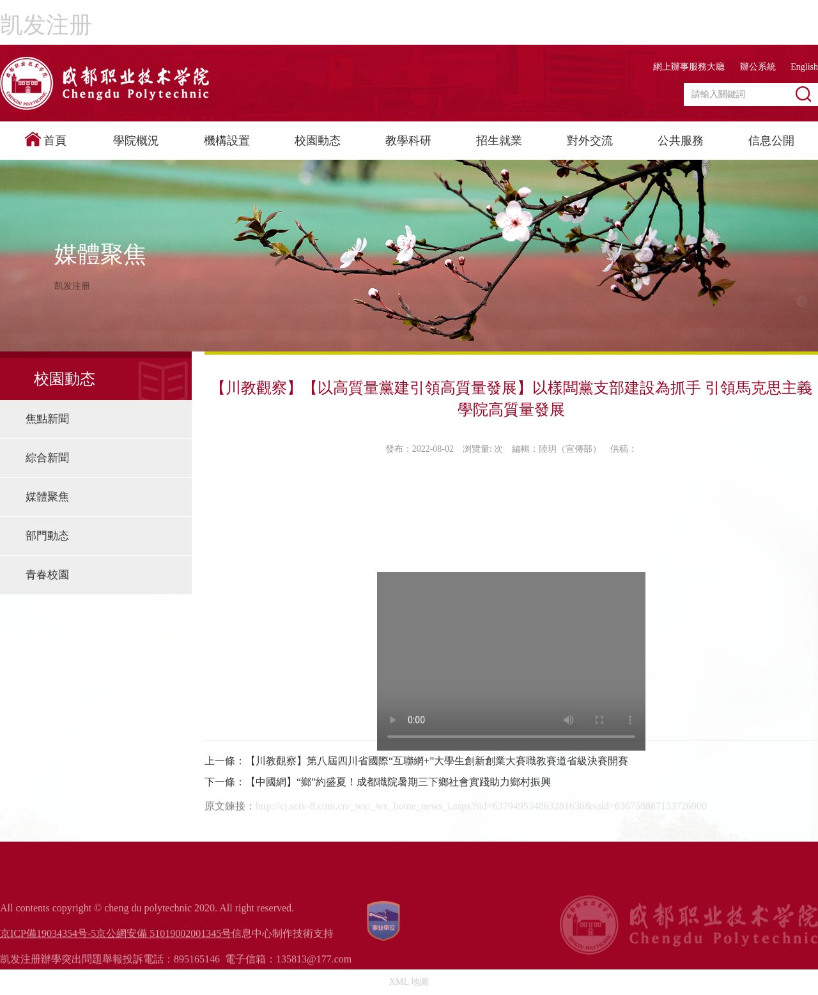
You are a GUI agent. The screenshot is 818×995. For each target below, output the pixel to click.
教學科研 (408, 140)
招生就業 (499, 140)
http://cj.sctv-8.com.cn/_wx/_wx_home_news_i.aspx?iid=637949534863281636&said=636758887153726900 (481, 852)
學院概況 (136, 140)
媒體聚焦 (47, 497)
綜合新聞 (47, 458)
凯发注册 (46, 25)
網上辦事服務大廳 (689, 67)
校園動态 (318, 140)
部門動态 (47, 536)
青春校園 (47, 575)
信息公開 (771, 140)
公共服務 (681, 140)
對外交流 (590, 140)
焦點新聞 (47, 419)
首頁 (45, 139)
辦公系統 (758, 67)
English (804, 67)
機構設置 (227, 140)
